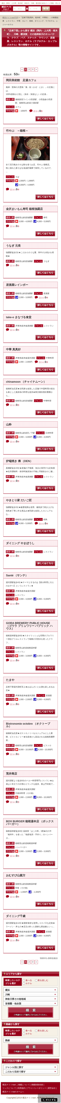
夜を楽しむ (43, 980)
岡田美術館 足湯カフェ (21, 80)
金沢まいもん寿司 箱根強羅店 (24, 209)
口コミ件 (38, 111)
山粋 (9, 424)
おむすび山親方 (15, 875)
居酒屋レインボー (17, 284)
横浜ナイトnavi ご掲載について (16, 1085)
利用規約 (21, 1088)
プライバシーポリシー (36, 1088)
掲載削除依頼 (37, 1085)
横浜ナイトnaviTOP (10, 17)
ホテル (29, 983)
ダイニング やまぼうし (20, 543)
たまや (10, 679)
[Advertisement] (30, 59)
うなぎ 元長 (13, 245)
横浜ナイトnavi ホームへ (13, 1092)
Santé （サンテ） (17, 575)
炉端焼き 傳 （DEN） (19, 461)
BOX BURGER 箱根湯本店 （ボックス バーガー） (30, 823)
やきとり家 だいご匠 (19, 500)
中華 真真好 (13, 349)
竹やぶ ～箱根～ (17, 130)
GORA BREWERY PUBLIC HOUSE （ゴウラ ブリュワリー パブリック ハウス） (29, 626)
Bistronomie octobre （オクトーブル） (28, 725)
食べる (29, 980)
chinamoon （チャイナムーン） (26, 381)
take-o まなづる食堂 (18, 317)
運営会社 (52, 1088)
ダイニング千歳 (15, 916)
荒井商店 (11, 773)
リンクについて (9, 1088)
